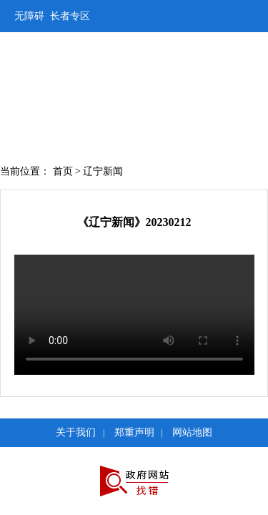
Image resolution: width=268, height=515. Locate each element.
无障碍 (29, 16)
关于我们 (76, 432)
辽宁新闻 (103, 171)
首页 (63, 171)
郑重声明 (134, 432)
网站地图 (192, 432)
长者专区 (70, 16)
